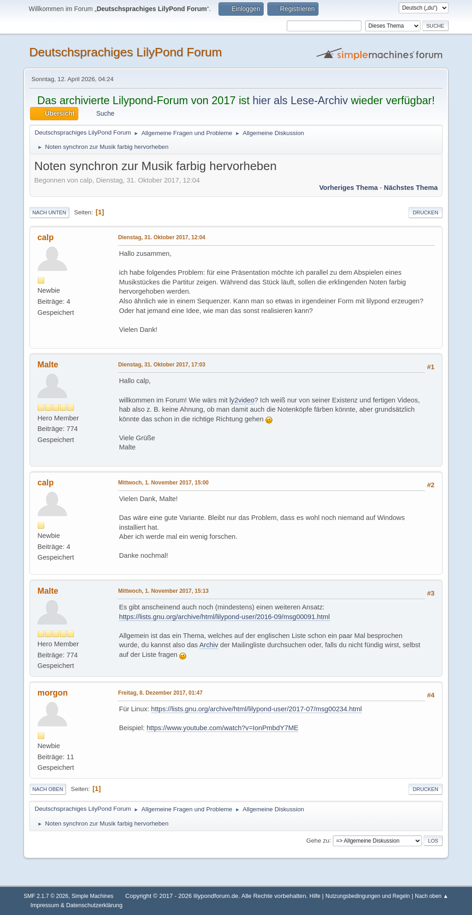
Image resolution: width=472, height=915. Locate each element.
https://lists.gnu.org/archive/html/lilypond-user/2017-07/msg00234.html (256, 709)
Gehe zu (317, 840)
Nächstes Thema (411, 187)
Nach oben (47, 789)
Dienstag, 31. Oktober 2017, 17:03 (161, 364)
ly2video (242, 400)
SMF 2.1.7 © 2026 (46, 896)
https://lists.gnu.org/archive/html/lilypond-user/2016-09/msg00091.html (224, 616)
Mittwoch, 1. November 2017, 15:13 (163, 591)
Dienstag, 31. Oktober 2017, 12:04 (161, 237)
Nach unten (49, 212)
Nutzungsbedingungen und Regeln (367, 896)
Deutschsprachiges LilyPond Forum (125, 52)
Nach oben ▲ (431, 896)
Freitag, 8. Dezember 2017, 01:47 (160, 693)
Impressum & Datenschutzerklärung (76, 905)
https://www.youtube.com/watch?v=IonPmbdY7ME (222, 728)
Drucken (425, 212)
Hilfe (314, 896)
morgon (52, 692)
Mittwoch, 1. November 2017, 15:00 (163, 482)
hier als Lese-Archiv (300, 100)
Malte (47, 364)
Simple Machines (92, 896)
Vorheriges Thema (348, 187)
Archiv (209, 645)
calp (45, 237)
